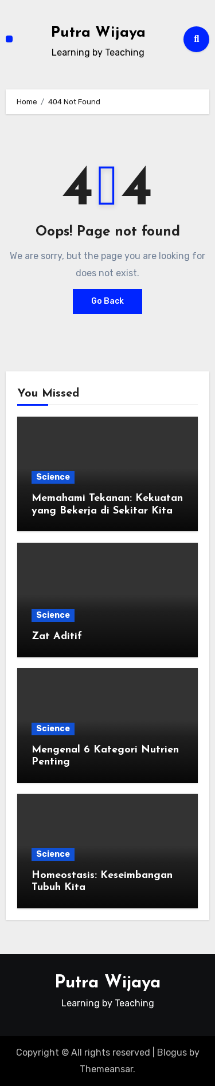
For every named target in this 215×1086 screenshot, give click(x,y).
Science (53, 477)
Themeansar (106, 1069)
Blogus (172, 1052)
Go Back (107, 301)
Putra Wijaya (98, 33)
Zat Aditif (57, 636)
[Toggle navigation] (9, 39)
